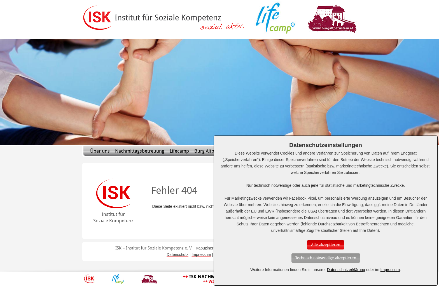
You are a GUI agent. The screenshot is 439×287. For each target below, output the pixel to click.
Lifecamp (179, 151)
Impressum (390, 269)
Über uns (100, 151)
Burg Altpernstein (213, 151)
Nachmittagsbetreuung (139, 151)
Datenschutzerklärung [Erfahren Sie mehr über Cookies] (346, 269)
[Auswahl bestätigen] (325, 244)
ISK (89, 279)
